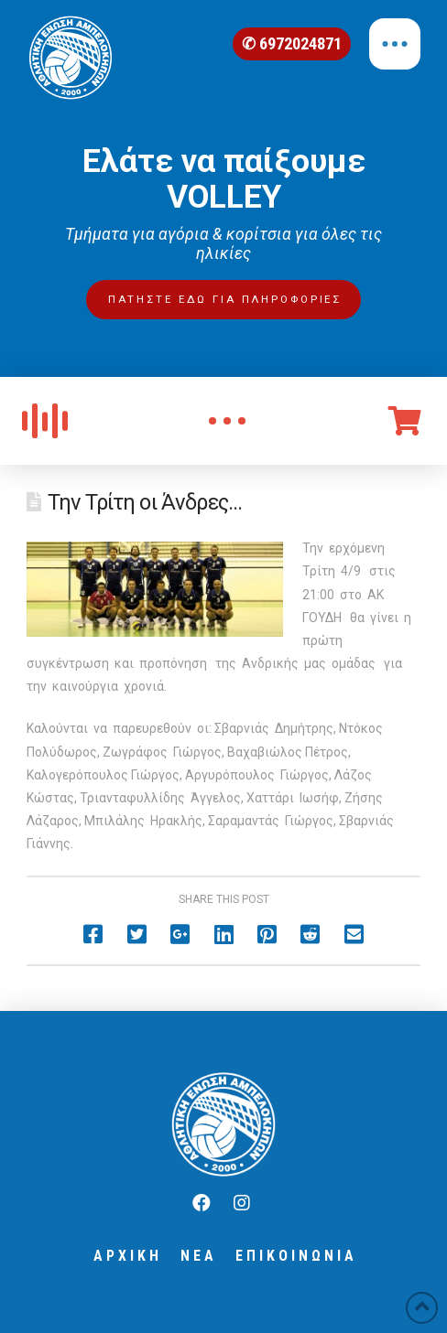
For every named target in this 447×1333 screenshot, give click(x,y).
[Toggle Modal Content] (227, 420)
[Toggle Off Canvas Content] (394, 44)
